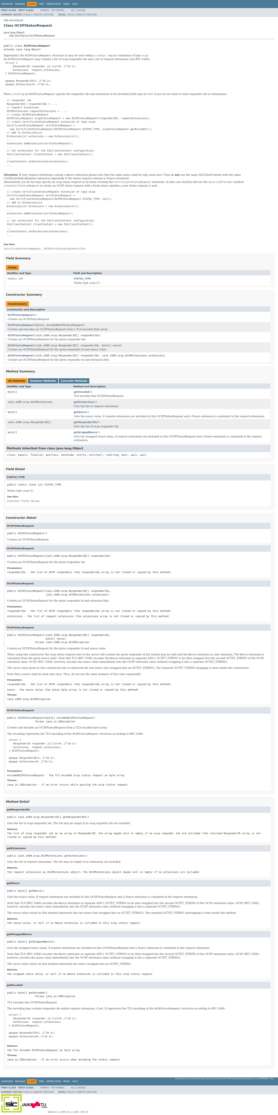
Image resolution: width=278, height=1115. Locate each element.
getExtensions (84, 401)
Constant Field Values (23, 500)
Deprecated (53, 4)
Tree (41, 4)
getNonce (80, 412)
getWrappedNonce (85, 432)
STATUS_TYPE (82, 278)
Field (27, 14)
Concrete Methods (74, 380)
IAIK (68, 1112)
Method (49, 14)
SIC (87, 1112)
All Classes (78, 10)
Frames (44, 10)
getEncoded (81, 391)
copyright (264, 1079)
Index (66, 4)
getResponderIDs (85, 422)
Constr (37, 14)
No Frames (57, 10)
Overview (7, 4)
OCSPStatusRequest (21, 314)
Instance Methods (43, 380)
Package (20, 4)
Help (75, 4)
